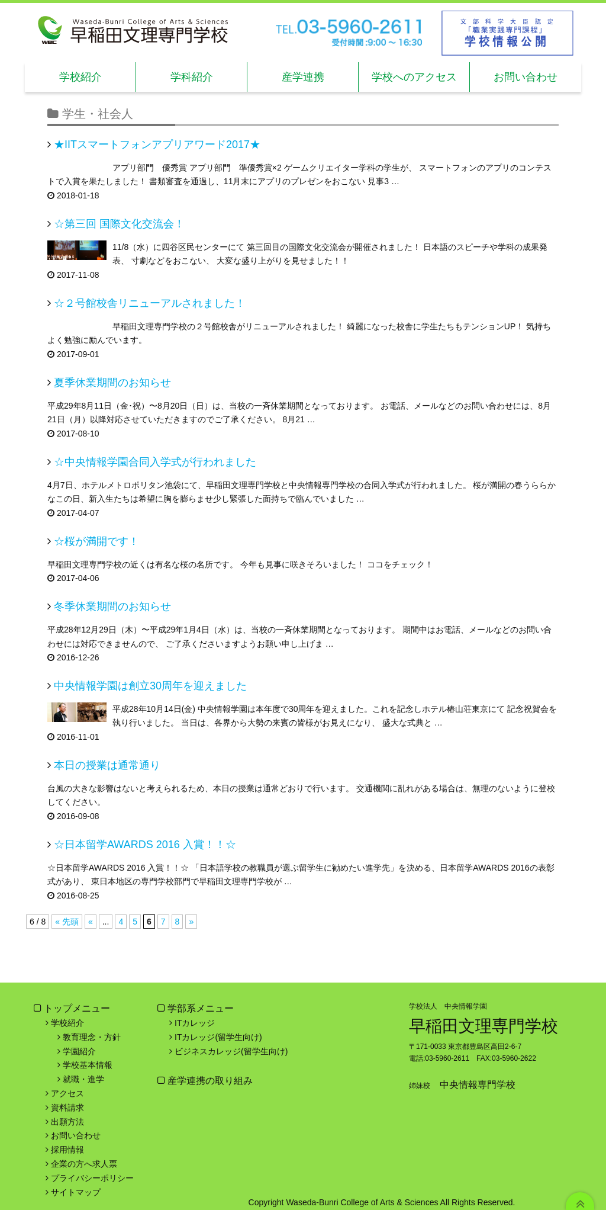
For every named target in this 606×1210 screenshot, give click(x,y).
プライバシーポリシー (92, 1178)
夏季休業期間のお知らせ (112, 383)
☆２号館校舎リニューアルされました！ (150, 303)
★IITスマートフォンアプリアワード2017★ (157, 144)
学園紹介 (79, 1051)
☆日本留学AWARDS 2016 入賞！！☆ (145, 844)
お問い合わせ (525, 77)
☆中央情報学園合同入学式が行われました (155, 462)
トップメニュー (77, 1008)
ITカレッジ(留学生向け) (218, 1037)
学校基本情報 (87, 1065)
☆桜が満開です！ (96, 541)
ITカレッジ (195, 1023)
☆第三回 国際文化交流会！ (119, 224)
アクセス (67, 1093)
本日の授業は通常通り (107, 765)
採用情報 (67, 1149)
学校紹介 (80, 77)
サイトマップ (76, 1192)
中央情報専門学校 (477, 1085)
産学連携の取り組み (209, 1081)
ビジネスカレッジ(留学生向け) (231, 1051)
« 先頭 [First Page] (67, 921)
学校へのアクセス (414, 77)
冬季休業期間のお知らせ (112, 606)
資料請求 (67, 1107)
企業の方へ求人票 (84, 1164)
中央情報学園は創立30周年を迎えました (150, 686)
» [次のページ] (191, 921)
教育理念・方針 (92, 1037)
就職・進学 (83, 1079)
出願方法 (67, 1121)
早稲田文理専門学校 (483, 1026)
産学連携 (303, 77)
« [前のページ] (90, 921)
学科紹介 (191, 77)
